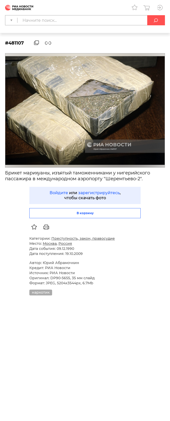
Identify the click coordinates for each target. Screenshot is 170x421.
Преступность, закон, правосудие (83, 238)
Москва (50, 243)
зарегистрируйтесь (99, 192)
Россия (65, 243)
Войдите (59, 192)
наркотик (41, 292)
